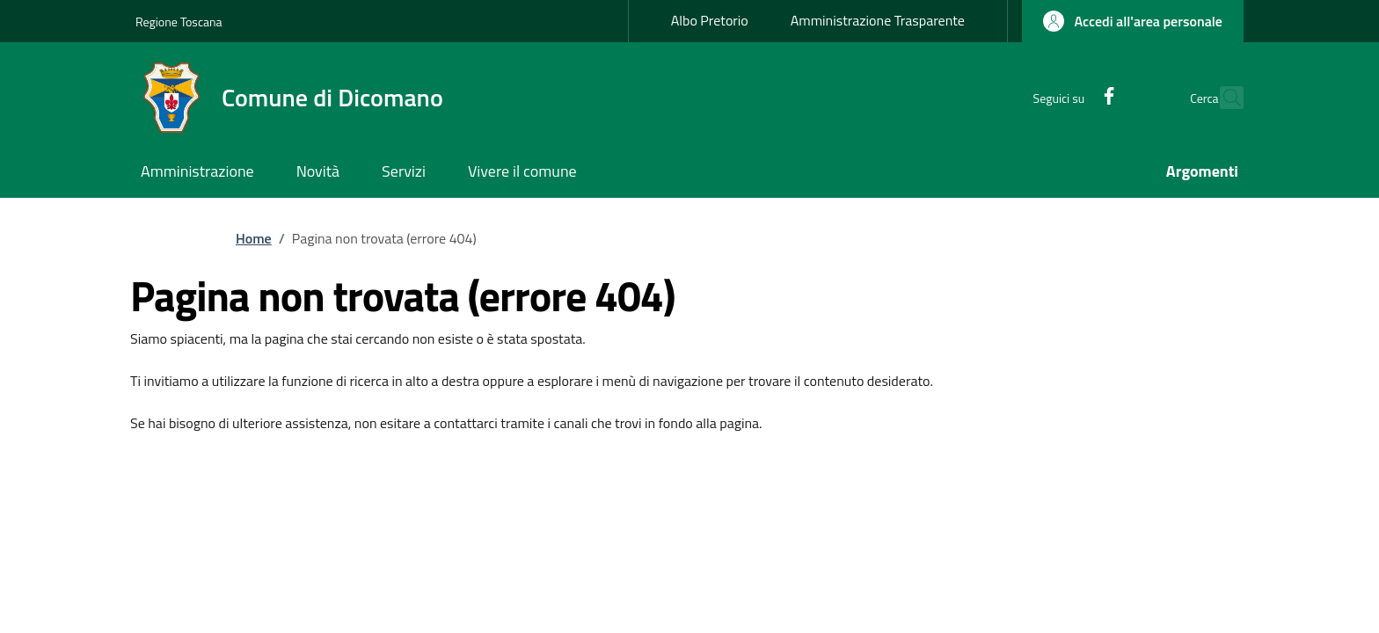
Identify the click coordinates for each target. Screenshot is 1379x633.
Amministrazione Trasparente (878, 20)
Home (254, 238)
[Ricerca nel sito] (1222, 97)
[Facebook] (1071, 97)
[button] (1133, 21)
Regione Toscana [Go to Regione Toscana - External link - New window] (179, 21)
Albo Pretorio (709, 20)
